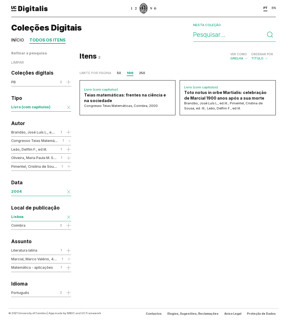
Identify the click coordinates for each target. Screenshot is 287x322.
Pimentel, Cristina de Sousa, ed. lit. (40, 166)
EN (274, 8)
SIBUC (71, 313)
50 (119, 73)
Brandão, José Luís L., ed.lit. (34, 132)
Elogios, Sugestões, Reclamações (193, 313)
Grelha (239, 56)
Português (20, 292)
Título (262, 56)
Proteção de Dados (261, 313)
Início (17, 40)
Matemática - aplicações (32, 267)
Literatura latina (24, 250)
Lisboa (17, 216)
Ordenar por (262, 54)
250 (142, 73)
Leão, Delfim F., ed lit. (29, 149)
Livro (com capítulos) (30, 107)
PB (13, 82)
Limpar (17, 62)
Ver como (238, 54)
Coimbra (18, 225)
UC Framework (91, 313)
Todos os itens (47, 40)
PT (265, 8)
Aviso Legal (232, 313)
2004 (16, 191)
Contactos (154, 313)
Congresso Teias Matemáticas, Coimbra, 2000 (51, 140)
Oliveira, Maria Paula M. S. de (35, 157)
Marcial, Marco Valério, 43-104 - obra (43, 259)
